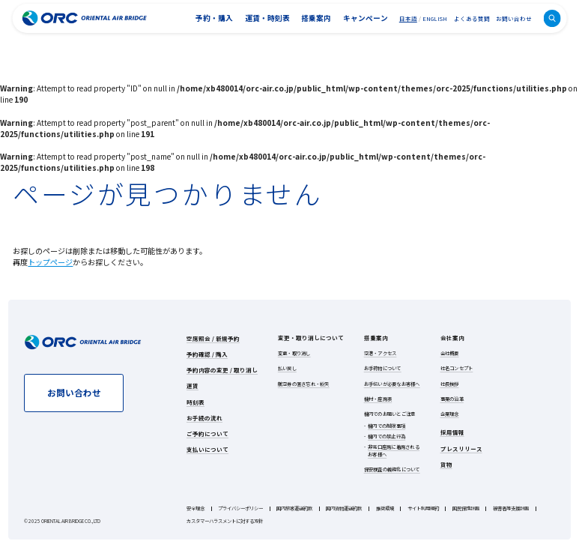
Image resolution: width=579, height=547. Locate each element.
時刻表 (195, 402)
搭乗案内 (316, 18)
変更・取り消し (294, 353)
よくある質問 (472, 18)
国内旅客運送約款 (294, 508)
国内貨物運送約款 (344, 508)
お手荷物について (382, 368)
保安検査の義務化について (392, 469)
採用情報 (452, 432)
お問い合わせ (514, 18)
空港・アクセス (380, 353)
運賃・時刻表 (267, 18)
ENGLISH (434, 18)
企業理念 (449, 414)
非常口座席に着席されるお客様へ (393, 451)
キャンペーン (365, 18)
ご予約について (207, 433)
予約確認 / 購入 (207, 354)
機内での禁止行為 (386, 436)
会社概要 (449, 353)
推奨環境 (385, 508)
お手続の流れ (204, 418)
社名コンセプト (456, 368)
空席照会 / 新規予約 (213, 338)
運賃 (192, 385)
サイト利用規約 (423, 508)
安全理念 (195, 508)
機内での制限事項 (386, 426)
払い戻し (287, 368)
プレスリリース (461, 448)
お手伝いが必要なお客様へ (392, 384)
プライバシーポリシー (240, 508)
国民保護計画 (465, 508)
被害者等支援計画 (511, 508)
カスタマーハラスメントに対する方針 (225, 521)
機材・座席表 (378, 399)
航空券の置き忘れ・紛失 (304, 384)
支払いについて (207, 449)
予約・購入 (214, 18)
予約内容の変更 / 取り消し (222, 370)
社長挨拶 (449, 384)
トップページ (50, 262)
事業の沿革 (452, 399)
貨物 (446, 464)
